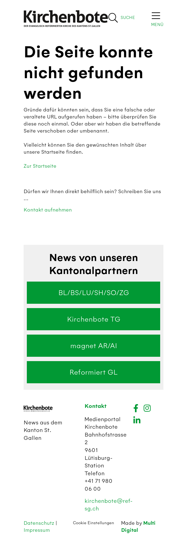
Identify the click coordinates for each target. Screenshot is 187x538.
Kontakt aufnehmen (48, 210)
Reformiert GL (93, 372)
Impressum (37, 530)
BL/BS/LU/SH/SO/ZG (93, 292)
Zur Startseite (40, 166)
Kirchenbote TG (93, 319)
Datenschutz (40, 523)
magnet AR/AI (93, 345)
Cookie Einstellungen (93, 522)
